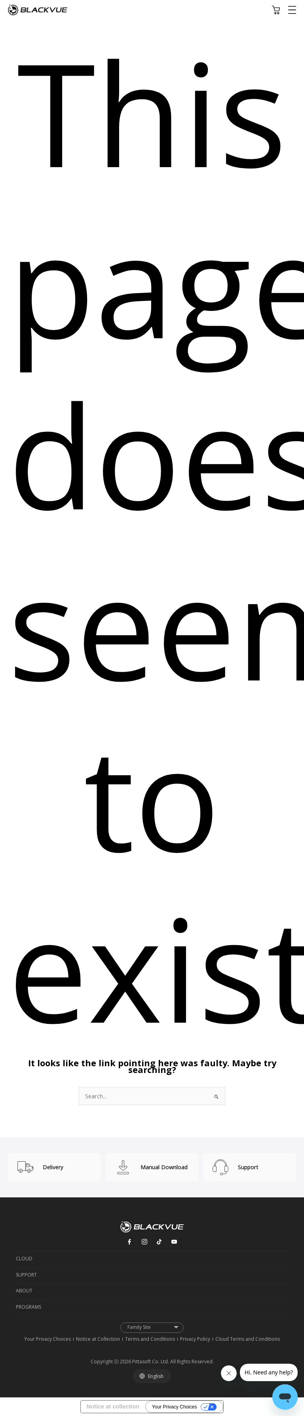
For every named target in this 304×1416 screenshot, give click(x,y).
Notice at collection (113, 1406)
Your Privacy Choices (174, 1407)
